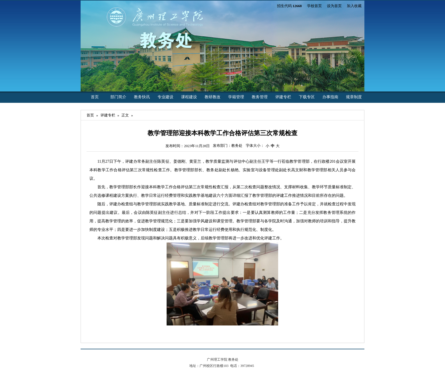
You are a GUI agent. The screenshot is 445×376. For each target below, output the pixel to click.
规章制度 (354, 97)
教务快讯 (142, 97)
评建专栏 (283, 97)
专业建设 (165, 97)
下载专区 (307, 97)
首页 (95, 97)
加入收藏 (354, 6)
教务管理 (260, 97)
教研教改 (213, 97)
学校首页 (314, 6)
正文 (125, 115)
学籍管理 (236, 97)
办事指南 (330, 97)
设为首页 (334, 6)
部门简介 (118, 97)
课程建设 (189, 97)
